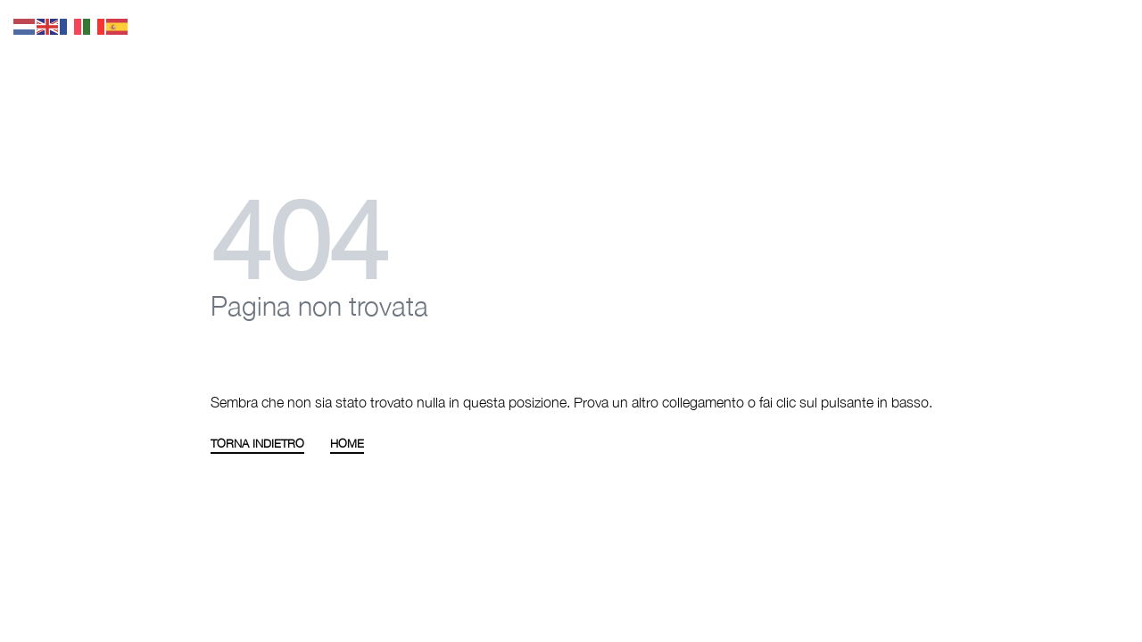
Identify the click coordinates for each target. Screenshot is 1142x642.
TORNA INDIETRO (257, 444)
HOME (347, 444)
